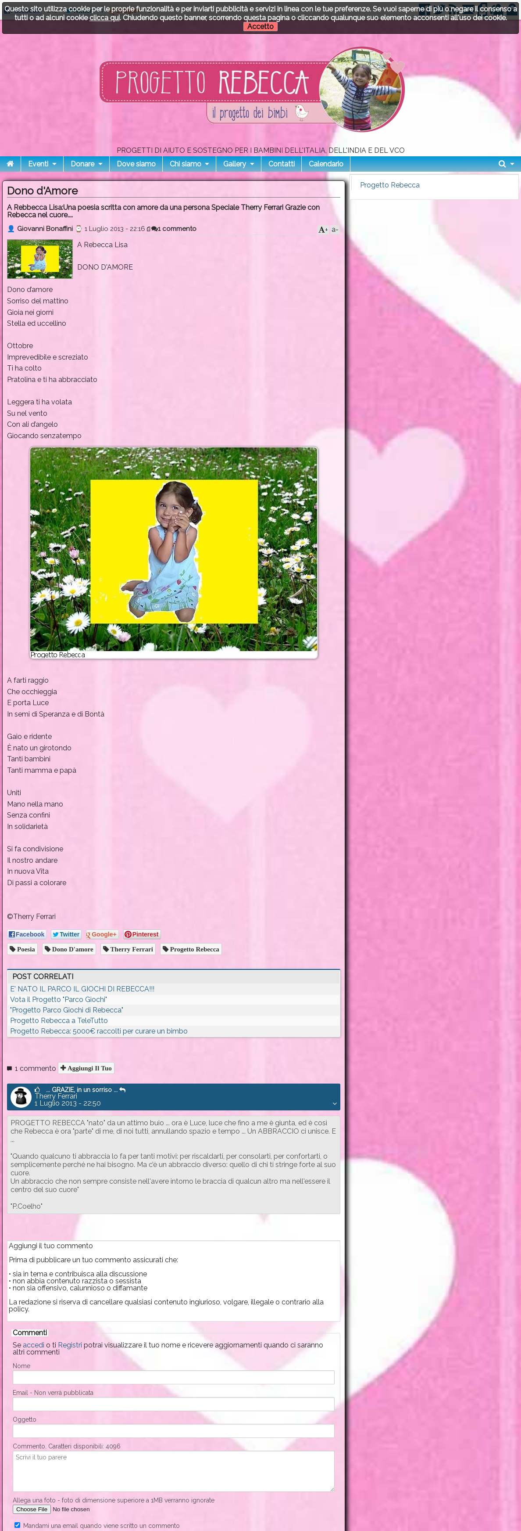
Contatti (281, 164)
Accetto (260, 26)
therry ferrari (131, 949)
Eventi (38, 164)
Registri (70, 1345)
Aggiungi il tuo (89, 1068)
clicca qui (104, 18)
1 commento (173, 229)
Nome (21, 1366)
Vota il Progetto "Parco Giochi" (58, 999)
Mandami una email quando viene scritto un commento (97, 1525)
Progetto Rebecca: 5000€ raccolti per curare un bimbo (99, 1031)
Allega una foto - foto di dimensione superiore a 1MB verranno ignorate (113, 1500)
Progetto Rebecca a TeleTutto (59, 1020)
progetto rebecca (193, 949)
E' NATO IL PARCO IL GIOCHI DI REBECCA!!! (82, 989)
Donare (82, 164)
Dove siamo (136, 164)
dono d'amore (71, 949)
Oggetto (24, 1419)
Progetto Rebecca (390, 185)
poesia (25, 949)
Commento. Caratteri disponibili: (67, 1446)
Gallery (234, 164)
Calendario (326, 164)
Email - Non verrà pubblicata (53, 1393)
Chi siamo (185, 164)
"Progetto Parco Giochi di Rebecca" (66, 1010)
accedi (33, 1345)
